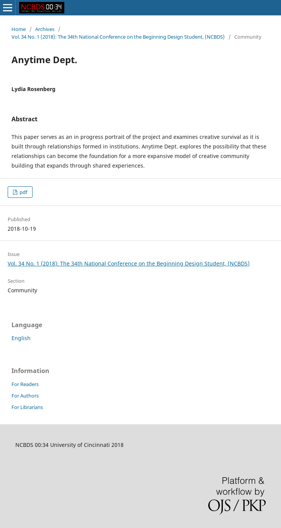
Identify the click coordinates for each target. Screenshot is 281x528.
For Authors (25, 395)
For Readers (25, 384)
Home (18, 29)
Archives (44, 29)
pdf (22, 192)
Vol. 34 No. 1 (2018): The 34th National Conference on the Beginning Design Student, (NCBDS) (118, 36)
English (21, 338)
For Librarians (27, 407)
